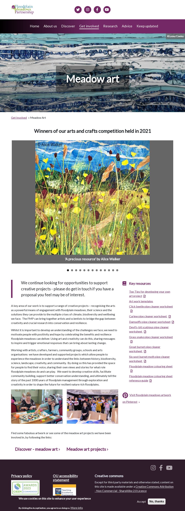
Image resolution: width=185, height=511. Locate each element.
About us (50, 26)
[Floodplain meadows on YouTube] (170, 468)
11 (109, 270)
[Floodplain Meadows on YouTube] (106, 9)
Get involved (89, 26)
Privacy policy (21, 476)
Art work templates (141, 301)
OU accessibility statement (65, 478)
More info (77, 507)
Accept (141, 501)
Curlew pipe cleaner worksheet (148, 316)
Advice (127, 26)
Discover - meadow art (37, 449)
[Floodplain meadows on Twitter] (78, 9)
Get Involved (19, 117)
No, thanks (156, 501)
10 (105, 270)
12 (113, 270)
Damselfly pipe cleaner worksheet (150, 321)
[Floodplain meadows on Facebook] (97, 9)
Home (34, 26)
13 (117, 270)
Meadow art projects (87, 449)
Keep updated (147, 26)
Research (110, 26)
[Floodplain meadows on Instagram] (87, 9)
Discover (68, 26)
